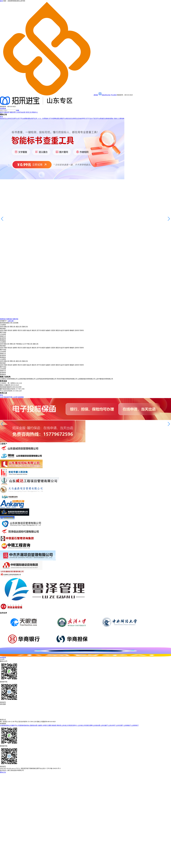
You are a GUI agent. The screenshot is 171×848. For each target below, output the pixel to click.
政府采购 (3, 323)
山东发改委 (97, 725)
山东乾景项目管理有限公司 (26, 379)
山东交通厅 (120, 725)
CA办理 (18, 112)
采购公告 (6, 326)
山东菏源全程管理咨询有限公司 (46, 379)
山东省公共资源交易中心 (69, 725)
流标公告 (25, 326)
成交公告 (19, 326)
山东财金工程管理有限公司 (9, 379)
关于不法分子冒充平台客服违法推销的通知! (99, 118)
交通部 (49, 725)
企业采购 (15, 323)
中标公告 (29, 344)
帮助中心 (35, 112)
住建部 (40, 725)
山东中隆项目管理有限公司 (104, 379)
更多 (1, 116)
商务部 (59, 725)
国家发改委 (34, 725)
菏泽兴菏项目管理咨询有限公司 (67, 379)
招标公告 (6, 344)
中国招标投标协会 (24, 725)
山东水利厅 (112, 725)
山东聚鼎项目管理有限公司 (86, 379)
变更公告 (12, 326)
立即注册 (11, 321)
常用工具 (29, 112)
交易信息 (6, 112)
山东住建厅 (104, 725)
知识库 (23, 112)
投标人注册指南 (119, 118)
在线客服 (3, 108)
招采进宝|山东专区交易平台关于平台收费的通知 (15, 118)
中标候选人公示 (21, 344)
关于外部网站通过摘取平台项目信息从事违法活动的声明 (66, 118)
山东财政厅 (127, 725)
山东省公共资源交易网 (85, 725)
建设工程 (9, 323)
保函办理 (13, 112)
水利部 (44, 725)
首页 (1, 112)
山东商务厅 (135, 725)
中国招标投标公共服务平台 (9, 725)
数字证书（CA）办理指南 (39, 118)
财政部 (54, 725)
